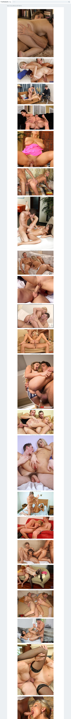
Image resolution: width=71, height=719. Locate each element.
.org (6, 1)
